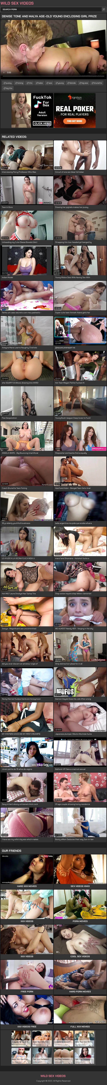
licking (20, 83)
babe (40, 83)
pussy (9, 83)
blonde (73, 83)
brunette (98, 83)
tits (30, 83)
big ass (85, 83)
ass (50, 83)
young (61, 83)
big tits (9, 88)
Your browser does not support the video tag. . (53, 49)
